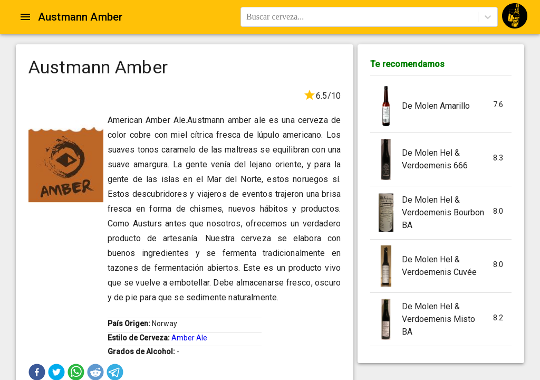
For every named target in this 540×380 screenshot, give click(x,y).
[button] (441, 106)
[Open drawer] (25, 17)
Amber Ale (189, 338)
